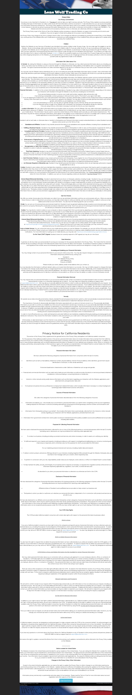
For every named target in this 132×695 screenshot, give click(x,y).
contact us (55, 53)
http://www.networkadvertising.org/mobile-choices (92, 232)
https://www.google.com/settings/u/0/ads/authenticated (42, 224)
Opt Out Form (66, 681)
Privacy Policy (23, 685)
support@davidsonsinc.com (30, 283)
